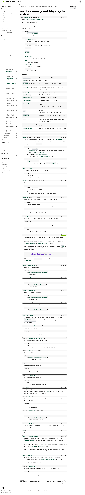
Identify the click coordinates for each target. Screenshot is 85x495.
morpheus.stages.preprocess (9, 131)
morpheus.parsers (7, 57)
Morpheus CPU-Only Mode (7, 19)
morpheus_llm (6, 137)
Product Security (41, 490)
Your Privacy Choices (11, 490)
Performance (4, 164)
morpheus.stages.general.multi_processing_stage (10, 107)
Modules (3, 150)
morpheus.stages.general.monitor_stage (10, 97)
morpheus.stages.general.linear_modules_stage (10, 93)
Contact (47, 490)
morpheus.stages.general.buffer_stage (10, 75)
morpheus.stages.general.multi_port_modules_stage (10, 102)
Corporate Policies (34, 490)
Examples (4, 23)
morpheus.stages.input (9, 121)
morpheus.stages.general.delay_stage (10, 79)
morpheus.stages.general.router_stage (10, 111)
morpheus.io (6, 49)
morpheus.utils (7, 133)
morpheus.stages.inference (9, 118)
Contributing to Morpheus (7, 32)
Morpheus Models (5, 21)
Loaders (3, 155)
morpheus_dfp (6, 135)
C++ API (3, 139)
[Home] (19, 5)
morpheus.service (7, 61)
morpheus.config (7, 45)
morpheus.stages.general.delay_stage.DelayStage (11, 83)
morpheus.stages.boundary (9, 66)
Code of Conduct (5, 170)
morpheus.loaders (7, 51)
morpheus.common (8, 43)
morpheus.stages (7, 63)
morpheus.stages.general (9, 72)
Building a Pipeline (5, 17)
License (3, 172)
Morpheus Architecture (6, 30)
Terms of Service (20, 490)
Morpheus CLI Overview (6, 15)
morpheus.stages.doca (9, 69)
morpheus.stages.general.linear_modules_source (10, 88)
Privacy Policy (4, 490)
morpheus (5, 39)
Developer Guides (5, 25)
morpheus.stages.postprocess (9, 127)
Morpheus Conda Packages (7, 13)
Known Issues (4, 168)
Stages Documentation (6, 144)
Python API (4, 37)
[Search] (80, 1)
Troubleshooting (5, 166)
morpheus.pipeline (7, 59)
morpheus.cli (6, 41)
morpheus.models (7, 55)
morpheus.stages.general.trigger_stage (10, 114)
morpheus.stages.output (9, 124)
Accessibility (26, 490)
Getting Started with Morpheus (8, 11)
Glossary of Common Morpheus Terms (8, 161)
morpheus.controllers (8, 47)
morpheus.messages (8, 53)
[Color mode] (83, 1)
